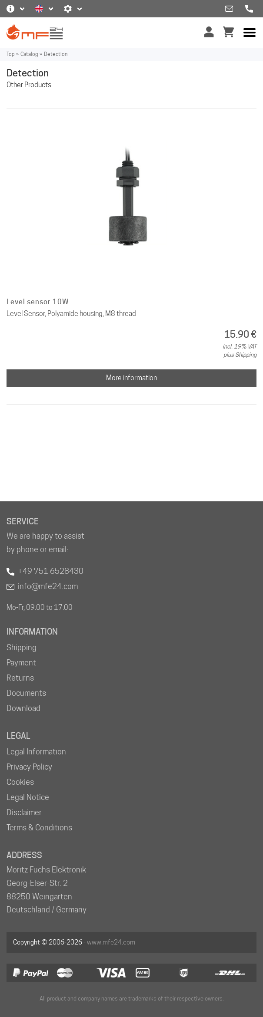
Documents (26, 693)
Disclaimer (24, 812)
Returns (20, 677)
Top (10, 54)
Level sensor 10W (38, 302)
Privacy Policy (29, 766)
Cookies (20, 782)
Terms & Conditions (39, 827)
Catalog (29, 54)
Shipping (22, 647)
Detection (55, 54)
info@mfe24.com (48, 586)
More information (131, 378)
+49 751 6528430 (50, 571)
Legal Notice (28, 797)
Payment (21, 662)
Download (23, 708)
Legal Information (36, 751)
